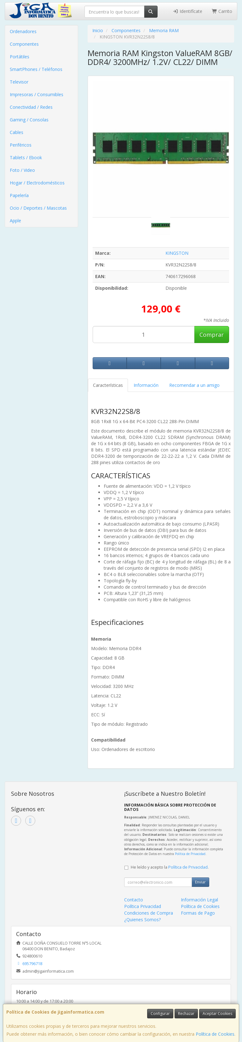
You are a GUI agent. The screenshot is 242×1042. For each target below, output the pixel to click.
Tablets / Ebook (26, 157)
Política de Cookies (215, 1034)
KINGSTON (176, 253)
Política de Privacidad (190, 854)
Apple (15, 221)
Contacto (133, 900)
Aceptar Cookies (217, 1013)
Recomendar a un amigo (194, 385)
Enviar (200, 882)
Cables (16, 132)
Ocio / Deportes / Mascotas (38, 208)
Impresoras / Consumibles (36, 94)
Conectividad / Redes (31, 107)
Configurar (160, 1013)
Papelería (19, 195)
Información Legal (199, 900)
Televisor (19, 82)
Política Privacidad (142, 906)
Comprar (211, 334)
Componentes (24, 44)
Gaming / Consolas (29, 120)
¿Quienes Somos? (142, 920)
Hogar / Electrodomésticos (37, 183)
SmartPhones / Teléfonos (36, 69)
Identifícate (187, 11)
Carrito (222, 11)
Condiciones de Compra (148, 913)
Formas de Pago (198, 913)
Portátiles (19, 57)
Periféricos (21, 145)
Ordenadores (23, 31)
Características (108, 385)
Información (146, 385)
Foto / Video (22, 170)
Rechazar (186, 1013)
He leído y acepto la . (170, 867)
